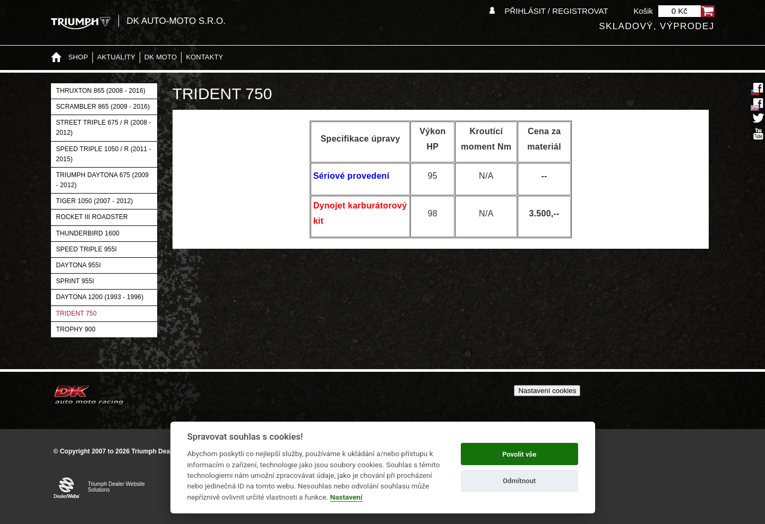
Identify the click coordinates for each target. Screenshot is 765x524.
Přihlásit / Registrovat (556, 10)
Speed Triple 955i (86, 249)
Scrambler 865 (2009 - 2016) (103, 106)
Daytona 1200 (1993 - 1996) (100, 297)
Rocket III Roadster (92, 217)
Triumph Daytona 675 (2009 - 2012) (102, 180)
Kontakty (204, 57)
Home (56, 57)
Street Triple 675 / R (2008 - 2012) (103, 127)
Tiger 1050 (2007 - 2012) (94, 201)
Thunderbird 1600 (87, 233)
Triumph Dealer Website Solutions (116, 487)
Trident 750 (76, 313)
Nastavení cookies (547, 391)
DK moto (160, 57)
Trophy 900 (76, 329)
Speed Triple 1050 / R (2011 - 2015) (103, 154)
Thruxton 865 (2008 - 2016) (100, 90)
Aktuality (116, 57)
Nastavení (346, 497)
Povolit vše (519, 454)
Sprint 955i (75, 281)
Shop (78, 57)
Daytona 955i (78, 265)
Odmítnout (519, 481)
